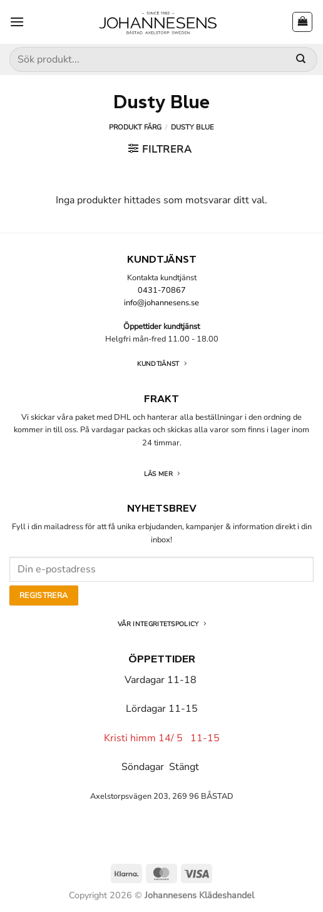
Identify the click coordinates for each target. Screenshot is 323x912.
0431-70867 (162, 290)
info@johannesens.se (161, 302)
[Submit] (300, 59)
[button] (16, 21)
